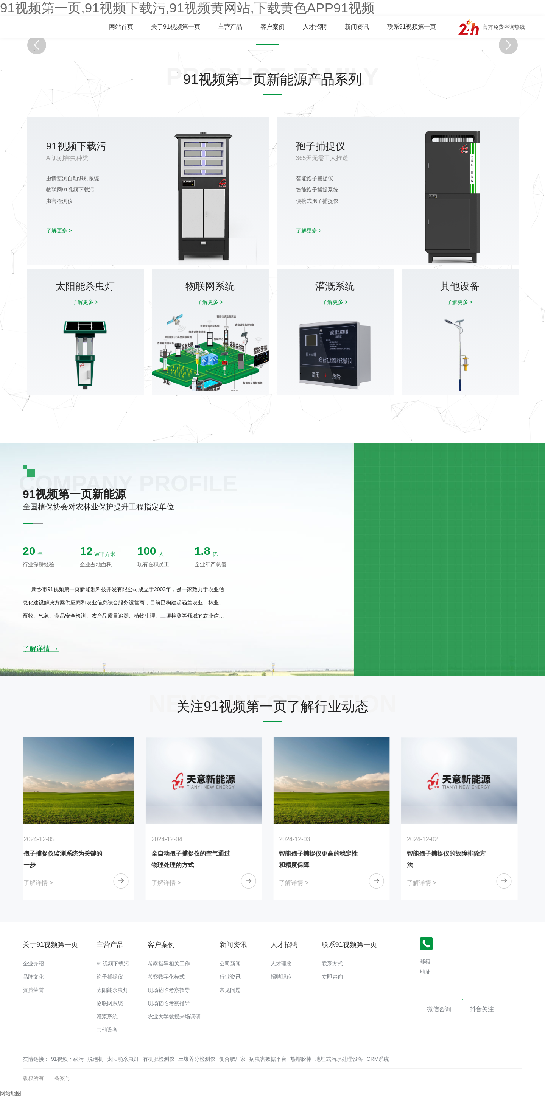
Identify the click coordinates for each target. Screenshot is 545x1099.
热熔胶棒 (300, 1059)
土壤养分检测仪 (196, 1059)
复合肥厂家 (232, 1059)
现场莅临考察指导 (169, 990)
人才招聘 (315, 26)
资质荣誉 (33, 990)
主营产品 (230, 26)
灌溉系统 (107, 1016)
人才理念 (281, 963)
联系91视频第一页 (411, 26)
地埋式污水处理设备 (339, 1059)
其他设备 (107, 1030)
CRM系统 (378, 1059)
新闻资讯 (357, 26)
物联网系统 (110, 1003)
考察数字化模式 (166, 977)
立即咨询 (332, 977)
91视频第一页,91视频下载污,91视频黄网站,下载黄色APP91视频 (187, 7)
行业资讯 (230, 977)
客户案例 (272, 26)
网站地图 (10, 1093)
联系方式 (332, 963)
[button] (267, 44)
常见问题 (230, 990)
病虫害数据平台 (268, 1059)
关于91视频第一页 (175, 26)
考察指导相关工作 (169, 963)
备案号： (65, 1078)
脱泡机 (95, 1059)
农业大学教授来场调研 (174, 1016)
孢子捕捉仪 (110, 977)
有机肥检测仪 (158, 1059)
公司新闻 (230, 963)
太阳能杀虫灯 (112, 990)
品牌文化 (33, 977)
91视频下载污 (113, 963)
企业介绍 (33, 963)
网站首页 (121, 26)
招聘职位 (281, 977)
